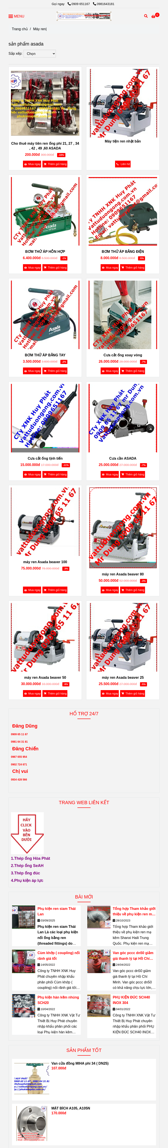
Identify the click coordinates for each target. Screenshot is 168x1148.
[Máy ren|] (84, 16)
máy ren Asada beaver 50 (45, 677)
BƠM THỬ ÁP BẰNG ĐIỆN (123, 251)
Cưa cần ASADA (122, 458)
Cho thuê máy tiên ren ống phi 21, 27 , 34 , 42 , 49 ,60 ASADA (45, 146)
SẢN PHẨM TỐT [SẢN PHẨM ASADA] (84, 1050)
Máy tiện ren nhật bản (123, 141)
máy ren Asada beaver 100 (45, 562)
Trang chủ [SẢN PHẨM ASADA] (20, 29)
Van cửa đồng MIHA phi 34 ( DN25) (79, 1063)
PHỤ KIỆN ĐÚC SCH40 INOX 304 (131, 1000)
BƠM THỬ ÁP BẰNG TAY (45, 355)
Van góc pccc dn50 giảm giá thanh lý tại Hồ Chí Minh (133, 956)
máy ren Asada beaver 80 (123, 574)
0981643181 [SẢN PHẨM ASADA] (103, 4)
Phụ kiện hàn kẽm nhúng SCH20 (58, 1000)
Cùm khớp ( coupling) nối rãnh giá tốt (58, 955)
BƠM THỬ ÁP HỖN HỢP (45, 251)
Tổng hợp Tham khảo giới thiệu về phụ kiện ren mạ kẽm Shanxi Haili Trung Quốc (134, 912)
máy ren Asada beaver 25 (123, 677)
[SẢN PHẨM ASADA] (155, 16)
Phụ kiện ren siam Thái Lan (56, 911)
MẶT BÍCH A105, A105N (70, 1108)
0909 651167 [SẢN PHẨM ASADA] (79, 4)
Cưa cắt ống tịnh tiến (45, 458)
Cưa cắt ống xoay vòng (122, 355)
